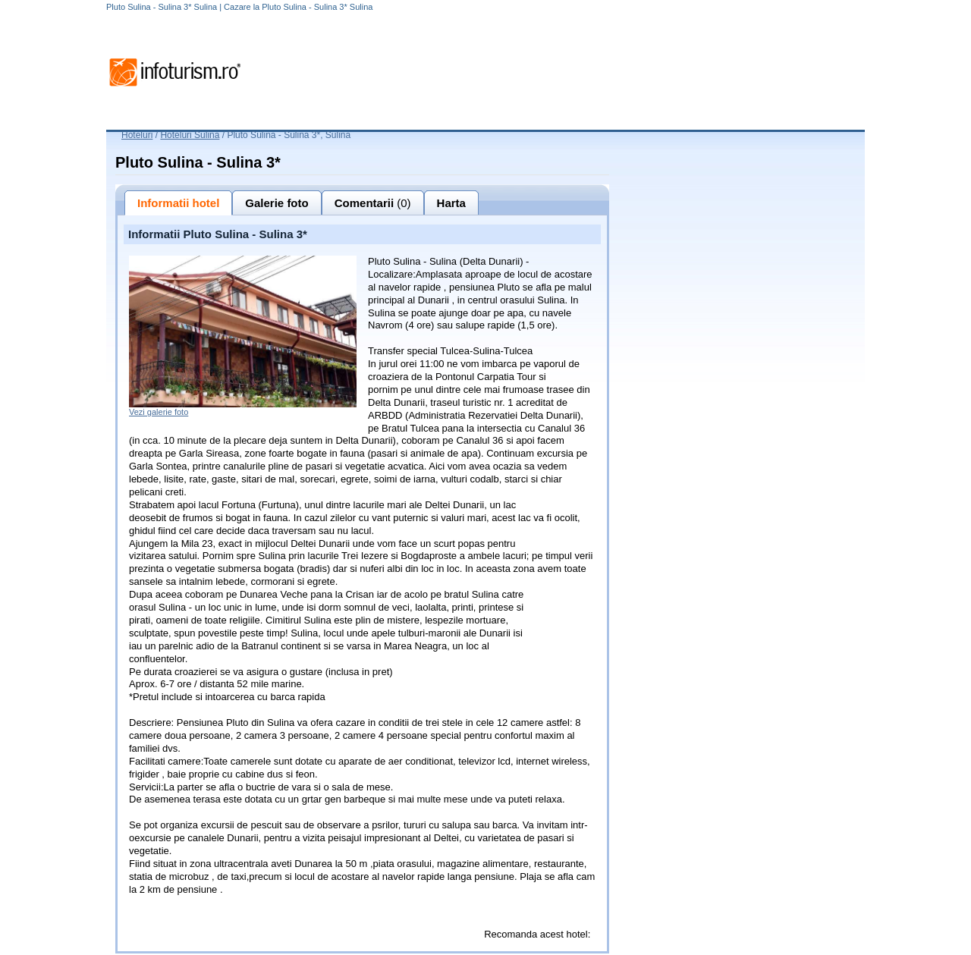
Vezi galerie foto (158, 411)
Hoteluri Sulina (189, 135)
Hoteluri (136, 135)
